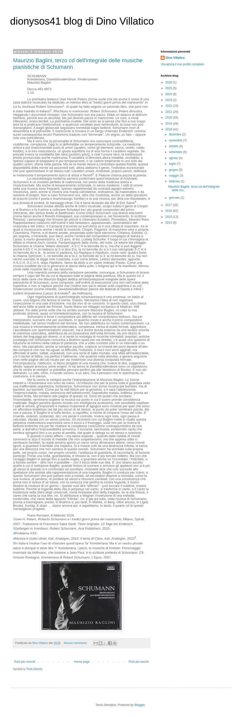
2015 (169, 217)
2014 (169, 222)
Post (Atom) (34, 669)
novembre (176, 140)
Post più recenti (24, 661)
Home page (82, 661)
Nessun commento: (76, 642)
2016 (169, 211)
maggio (174, 175)
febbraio (175, 181)
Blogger (140, 705)
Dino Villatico (175, 58)
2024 (169, 94)
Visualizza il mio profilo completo (182, 64)
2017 (169, 205)
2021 (169, 112)
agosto (174, 158)
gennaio (174, 197)
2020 (169, 117)
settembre (176, 152)
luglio (173, 164)
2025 (169, 88)
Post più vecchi (139, 661)
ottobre (174, 146)
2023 (169, 100)
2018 (169, 129)
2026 (169, 82)
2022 (169, 106)
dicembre (175, 134)
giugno (174, 170)
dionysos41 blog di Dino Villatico (82, 21)
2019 (169, 123)
